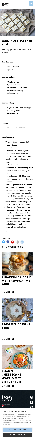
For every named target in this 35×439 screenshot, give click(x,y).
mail (17, 242)
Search (26, 3)
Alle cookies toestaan (17, 429)
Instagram (31, 397)
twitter (3, 242)
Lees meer (6, 292)
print (22, 242)
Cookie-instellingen (17, 434)
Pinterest (31, 407)
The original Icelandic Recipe (7, 406)
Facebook (31, 402)
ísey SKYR (5, 4)
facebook (8, 242)
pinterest (12, 242)
